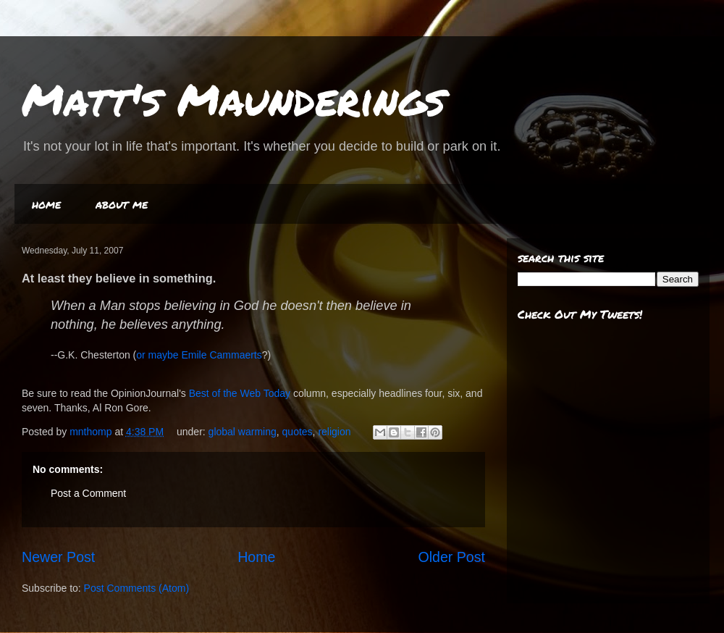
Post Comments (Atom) (136, 588)
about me (122, 204)
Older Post (451, 557)
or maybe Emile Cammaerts (199, 355)
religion (334, 431)
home (46, 204)
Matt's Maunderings (233, 98)
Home (256, 557)
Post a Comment (88, 493)
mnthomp (92, 431)
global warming (243, 431)
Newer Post (58, 557)
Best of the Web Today (239, 393)
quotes (297, 431)
